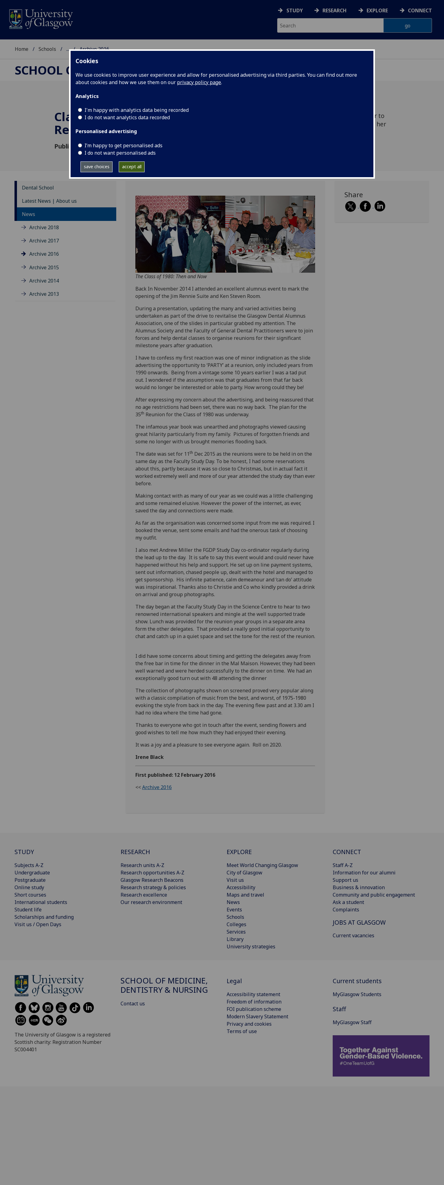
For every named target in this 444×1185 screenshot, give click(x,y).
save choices (96, 166)
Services (236, 931)
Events (234, 909)
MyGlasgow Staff (352, 1022)
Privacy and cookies (249, 1023)
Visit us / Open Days (37, 924)
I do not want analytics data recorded (127, 117)
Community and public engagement (374, 894)
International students (40, 902)
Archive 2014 (44, 280)
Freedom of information (254, 1001)
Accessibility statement (253, 994)
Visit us (235, 880)
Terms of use (242, 1031)
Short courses (30, 894)
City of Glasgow (244, 872)
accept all (132, 166)
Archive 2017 (44, 240)
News (28, 214)
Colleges (236, 924)
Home (21, 49)
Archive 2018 (44, 227)
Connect (420, 10)
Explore (377, 10)
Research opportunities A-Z (152, 872)
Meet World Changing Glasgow (262, 865)
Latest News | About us (49, 201)
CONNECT (347, 852)
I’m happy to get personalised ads (123, 145)
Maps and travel (245, 894)
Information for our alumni (364, 872)
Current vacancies (353, 935)
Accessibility (241, 887)
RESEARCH (135, 852)
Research (335, 10)
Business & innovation (359, 887)
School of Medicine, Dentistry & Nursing (164, 985)
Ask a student (348, 902)
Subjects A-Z (28, 865)
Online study (29, 887)
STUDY (24, 852)
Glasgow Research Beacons (152, 880)
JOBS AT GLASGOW (359, 922)
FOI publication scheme (254, 1009)
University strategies (251, 946)
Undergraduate (32, 872)
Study (294, 10)
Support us (345, 880)
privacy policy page (199, 82)
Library (235, 939)
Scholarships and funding (44, 917)
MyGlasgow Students (357, 994)
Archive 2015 (44, 267)
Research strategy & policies (153, 887)
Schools (47, 49)
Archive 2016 (44, 253)
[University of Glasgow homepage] (40, 18)
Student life (28, 909)
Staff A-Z (343, 865)
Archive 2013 (44, 294)
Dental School (38, 187)
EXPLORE (239, 852)
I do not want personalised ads (120, 152)
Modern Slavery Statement (257, 1016)
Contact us (133, 1003)
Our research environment (151, 902)
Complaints (346, 909)
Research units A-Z (142, 865)
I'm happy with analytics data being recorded (136, 110)
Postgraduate (30, 880)
